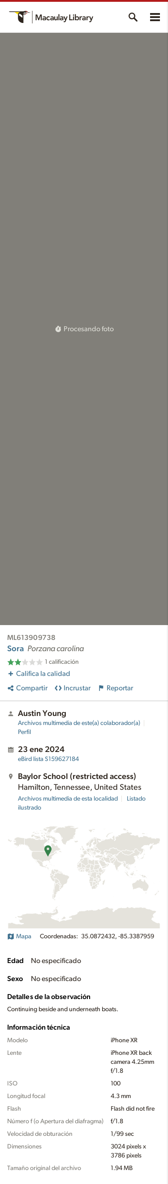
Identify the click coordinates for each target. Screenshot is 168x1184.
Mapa (19, 936)
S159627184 (48, 759)
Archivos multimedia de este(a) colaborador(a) (79, 723)
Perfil (24, 732)
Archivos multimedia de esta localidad (68, 799)
